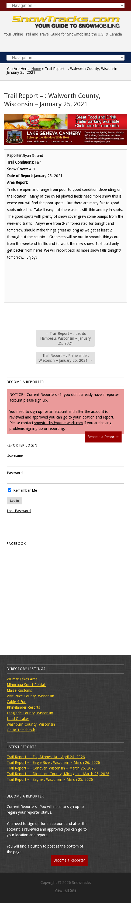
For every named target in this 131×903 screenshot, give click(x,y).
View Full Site (65, 890)
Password (15, 473)
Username (15, 456)
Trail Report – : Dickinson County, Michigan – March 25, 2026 (58, 774)
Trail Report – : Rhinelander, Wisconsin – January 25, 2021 (65, 358)
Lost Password (19, 511)
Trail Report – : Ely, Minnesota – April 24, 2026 (46, 757)
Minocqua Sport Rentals (26, 685)
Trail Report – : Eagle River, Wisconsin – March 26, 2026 (53, 762)
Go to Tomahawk (21, 730)
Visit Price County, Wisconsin (30, 696)
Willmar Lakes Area (22, 679)
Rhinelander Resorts (23, 707)
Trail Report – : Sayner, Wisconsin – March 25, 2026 (50, 779)
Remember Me (22, 490)
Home (36, 68)
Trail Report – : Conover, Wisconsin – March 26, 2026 (51, 768)
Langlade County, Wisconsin (30, 713)
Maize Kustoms (19, 690)
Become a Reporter (103, 437)
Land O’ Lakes (18, 718)
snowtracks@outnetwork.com (58, 423)
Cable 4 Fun (16, 702)
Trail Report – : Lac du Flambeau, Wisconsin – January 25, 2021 (65, 338)
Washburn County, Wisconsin (31, 724)
